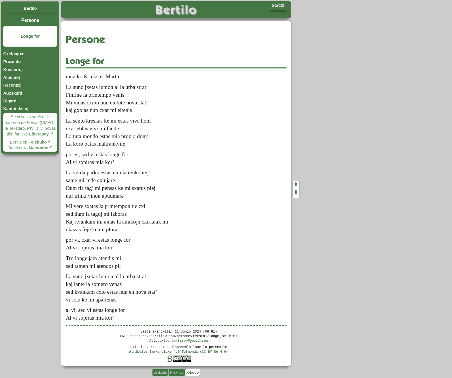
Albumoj (11, 77)
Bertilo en (28, 142)
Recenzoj (12, 85)
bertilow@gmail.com (190, 340)
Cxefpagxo (14, 53)
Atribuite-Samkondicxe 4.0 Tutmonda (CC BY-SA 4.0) (178, 351)
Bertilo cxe (28, 148)
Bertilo (30, 8)
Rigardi (10, 101)
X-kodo (192, 372)
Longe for (30, 36)
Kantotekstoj (15, 108)
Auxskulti (12, 93)
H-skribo (177, 372)
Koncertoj (12, 69)
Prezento (12, 61)
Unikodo (160, 372)
